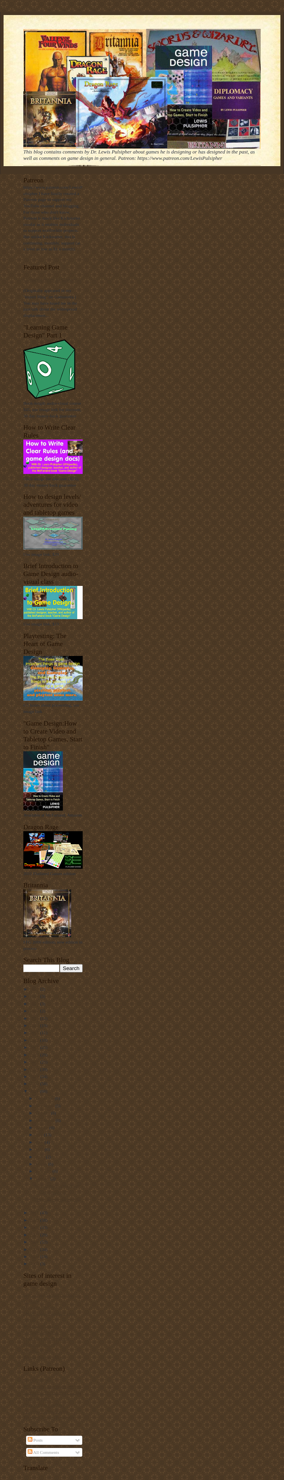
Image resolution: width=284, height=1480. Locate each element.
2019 (35, 1032)
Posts (35, 1440)
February (44, 1171)
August (42, 1127)
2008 (35, 1227)
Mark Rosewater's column (46, 1338)
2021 (35, 1018)
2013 (35, 1076)
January (43, 1178)
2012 (35, 1083)
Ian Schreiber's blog (41, 1332)
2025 (35, 989)
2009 (35, 1220)
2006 (35, 1241)
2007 (35, 1234)
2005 (35, 1249)
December (45, 1098)
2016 (35, 1054)
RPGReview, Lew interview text (52, 1386)
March (42, 1164)
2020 (35, 1025)
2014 (35, 1069)
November (45, 1105)
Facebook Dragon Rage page (48, 1417)
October (43, 1112)
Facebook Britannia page (45, 1411)
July (40, 1134)
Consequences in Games (49, 279)
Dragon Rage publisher (43, 1404)
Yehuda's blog (35, 1350)
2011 (35, 1091)
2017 (35, 1047)
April (41, 1156)
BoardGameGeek (38, 1325)
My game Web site (40, 1307)
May (40, 1149)
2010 (35, 1212)
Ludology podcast (39, 1344)
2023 (35, 1003)
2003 (35, 1263)
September (46, 1120)
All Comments (43, 1452)
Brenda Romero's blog (43, 1357)
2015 (35, 1061)
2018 (35, 1040)
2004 (35, 1256)
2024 (35, 996)
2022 (35, 1010)
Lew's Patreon (35, 1380)
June (40, 1142)
